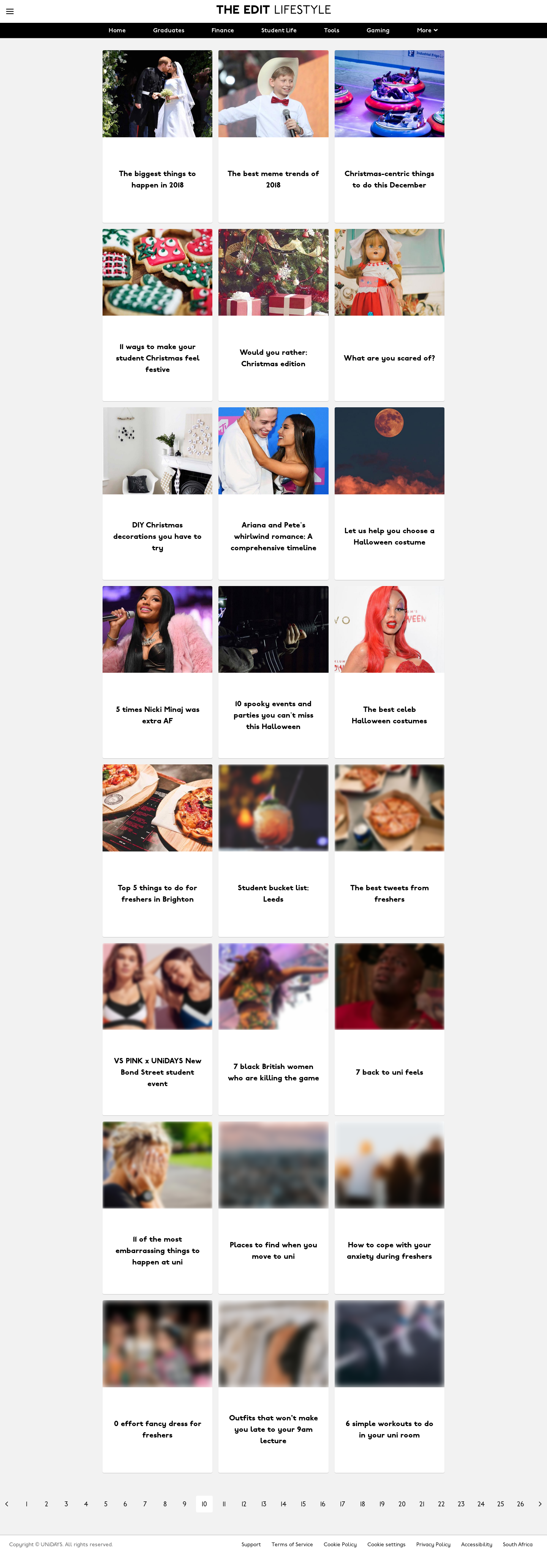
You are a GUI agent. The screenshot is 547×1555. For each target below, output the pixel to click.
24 (481, 1504)
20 (402, 1504)
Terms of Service (292, 1545)
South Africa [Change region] (518, 1545)
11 (224, 1504)
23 (461, 1504)
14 (283, 1504)
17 (342, 1504)
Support (251, 1545)
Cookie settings (386, 1545)
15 (303, 1504)
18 (362, 1504)
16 (323, 1504)
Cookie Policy (340, 1545)
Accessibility (476, 1545)
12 (244, 1504)
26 (520, 1504)
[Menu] (10, 11)
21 (421, 1504)
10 (204, 1504)
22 (441, 1504)
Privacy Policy (433, 1545)
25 (500, 1504)
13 (263, 1504)
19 (382, 1504)
